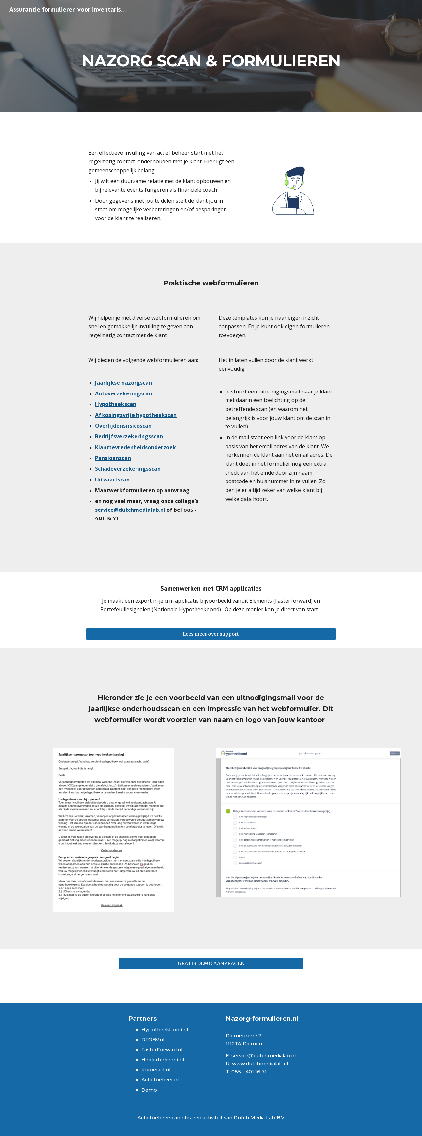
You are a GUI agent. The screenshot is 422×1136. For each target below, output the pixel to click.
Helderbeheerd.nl (162, 1060)
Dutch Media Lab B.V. (259, 1118)
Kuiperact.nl (155, 1070)
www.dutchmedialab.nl (260, 1064)
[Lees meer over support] (211, 634)
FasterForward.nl (161, 1050)
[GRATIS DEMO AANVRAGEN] (211, 963)
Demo (149, 1090)
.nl (161, 1040)
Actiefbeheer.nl (160, 1080)
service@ (242, 1056)
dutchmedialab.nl (275, 1056)
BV (155, 1040)
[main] (211, 56)
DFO (146, 1040)
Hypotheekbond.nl (164, 1030)
